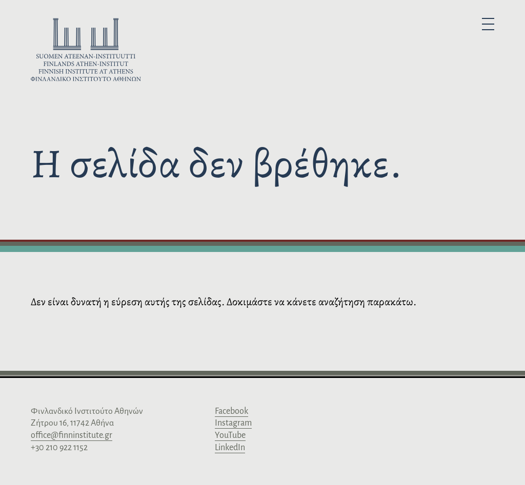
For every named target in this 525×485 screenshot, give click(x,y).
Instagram (233, 423)
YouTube (230, 435)
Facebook (231, 411)
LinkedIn (230, 447)
